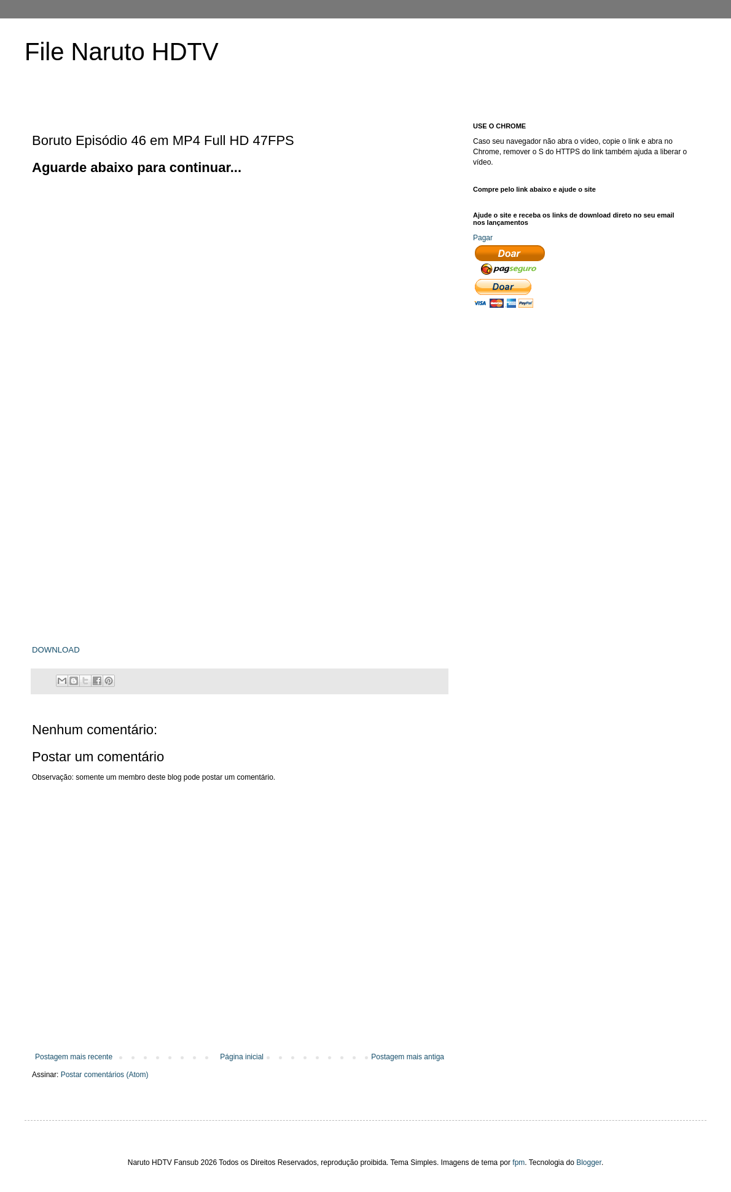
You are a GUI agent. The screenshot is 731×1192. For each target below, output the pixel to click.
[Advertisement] (115, 292)
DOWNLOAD (56, 649)
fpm (518, 1162)
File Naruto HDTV (122, 51)
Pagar (483, 237)
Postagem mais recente (73, 1057)
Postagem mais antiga (407, 1057)
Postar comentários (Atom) (105, 1074)
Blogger (588, 1162)
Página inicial (242, 1057)
